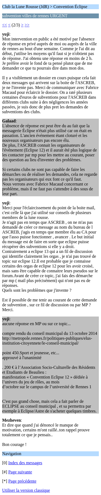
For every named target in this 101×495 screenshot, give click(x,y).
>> (27, 25)
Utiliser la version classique (26, 490)
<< (4, 25)
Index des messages (25, 462)
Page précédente (22, 481)
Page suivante (20, 472)
